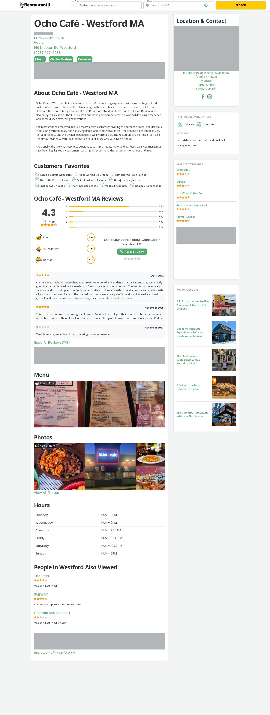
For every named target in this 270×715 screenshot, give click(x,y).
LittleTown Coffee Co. (189, 193)
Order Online (61, 59)
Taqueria (41, 575)
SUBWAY (41, 594)
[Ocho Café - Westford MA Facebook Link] (203, 96)
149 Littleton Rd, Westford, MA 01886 (206, 73)
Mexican (44, 38)
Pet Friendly (57, 38)
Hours (39, 42)
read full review (122, 298)
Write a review (132, 251)
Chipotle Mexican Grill (52, 612)
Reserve (84, 59)
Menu (40, 59)
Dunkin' (181, 181)
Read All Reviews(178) (52, 342)
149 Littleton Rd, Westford (55, 47)
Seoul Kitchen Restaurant (191, 205)
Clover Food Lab (185, 216)
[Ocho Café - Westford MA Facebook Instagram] (209, 96)
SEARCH (241, 5)
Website (206, 81)
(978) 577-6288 (47, 52)
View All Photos (46, 492)
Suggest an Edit (206, 88)
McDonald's (183, 169)
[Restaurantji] (34, 5)
